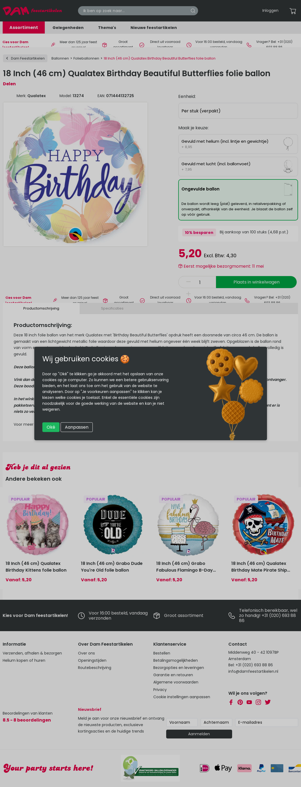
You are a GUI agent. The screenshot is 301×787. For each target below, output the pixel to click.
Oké (51, 427)
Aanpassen (76, 427)
